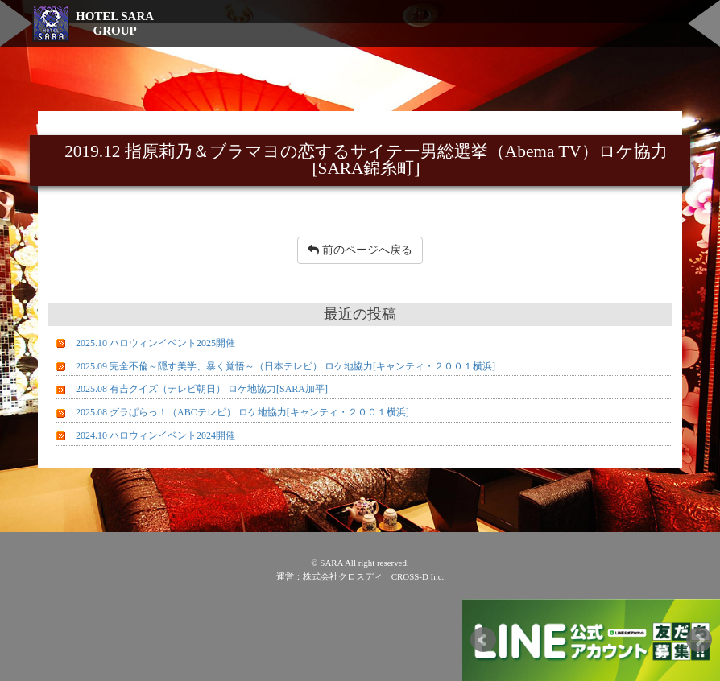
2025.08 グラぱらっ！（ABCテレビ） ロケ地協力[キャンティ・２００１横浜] (242, 412)
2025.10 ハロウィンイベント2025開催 (155, 343)
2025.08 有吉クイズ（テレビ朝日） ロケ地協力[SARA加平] (202, 388)
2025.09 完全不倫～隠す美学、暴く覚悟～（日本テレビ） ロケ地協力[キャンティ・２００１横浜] (285, 366)
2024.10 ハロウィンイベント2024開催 (155, 435)
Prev (483, 640)
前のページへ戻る (360, 250)
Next (699, 640)
